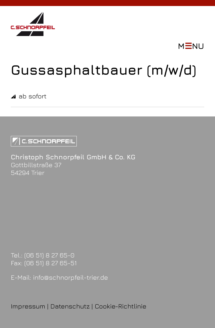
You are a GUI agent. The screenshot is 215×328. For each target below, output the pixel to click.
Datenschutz (70, 306)
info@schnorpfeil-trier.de (70, 277)
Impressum (28, 306)
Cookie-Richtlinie (120, 306)
